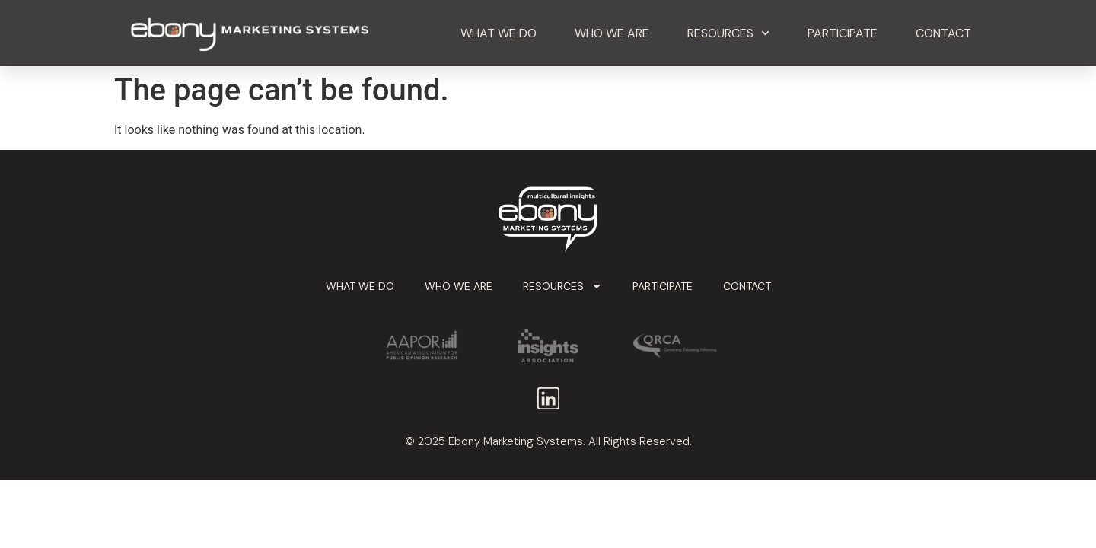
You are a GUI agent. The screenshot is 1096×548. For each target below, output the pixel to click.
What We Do (498, 33)
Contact (943, 33)
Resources (728, 33)
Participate (843, 33)
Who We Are (612, 33)
